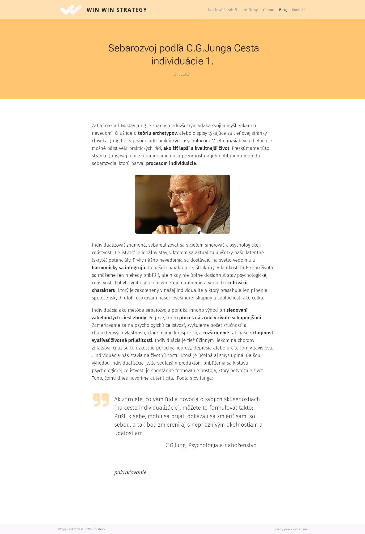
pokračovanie (130, 472)
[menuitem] (207, 9)
